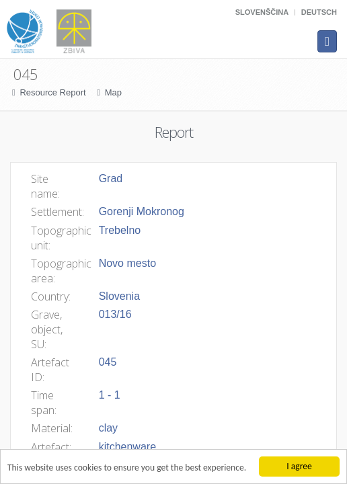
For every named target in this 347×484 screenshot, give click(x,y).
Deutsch (319, 12)
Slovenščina (261, 12)
